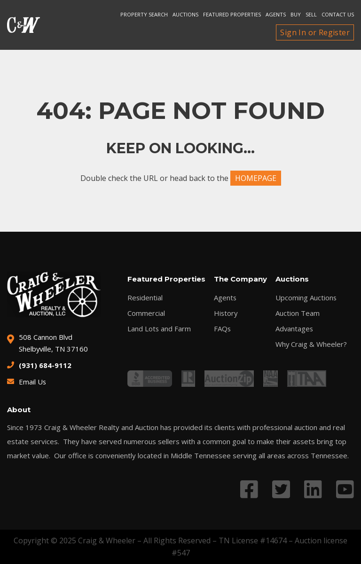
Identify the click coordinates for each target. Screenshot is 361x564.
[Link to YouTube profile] (345, 489)
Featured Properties (232, 14)
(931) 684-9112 (45, 365)
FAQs (222, 328)
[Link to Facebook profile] (249, 489)
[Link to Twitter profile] (281, 489)
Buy (295, 14)
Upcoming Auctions (306, 297)
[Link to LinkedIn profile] (313, 489)
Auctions (185, 14)
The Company (240, 279)
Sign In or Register (315, 32)
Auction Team (297, 313)
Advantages (294, 328)
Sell (311, 14)
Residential (145, 297)
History (225, 313)
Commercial (146, 313)
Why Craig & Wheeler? (311, 344)
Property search (144, 14)
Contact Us (338, 14)
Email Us (33, 381)
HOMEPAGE (255, 178)
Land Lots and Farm (159, 328)
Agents (276, 14)
